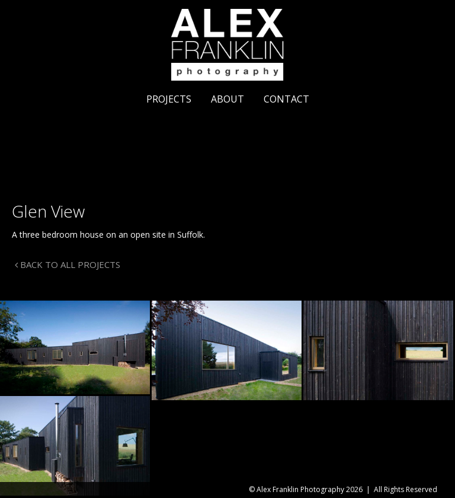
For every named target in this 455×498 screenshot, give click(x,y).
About (227, 99)
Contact (286, 99)
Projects (168, 99)
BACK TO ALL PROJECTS (67, 264)
